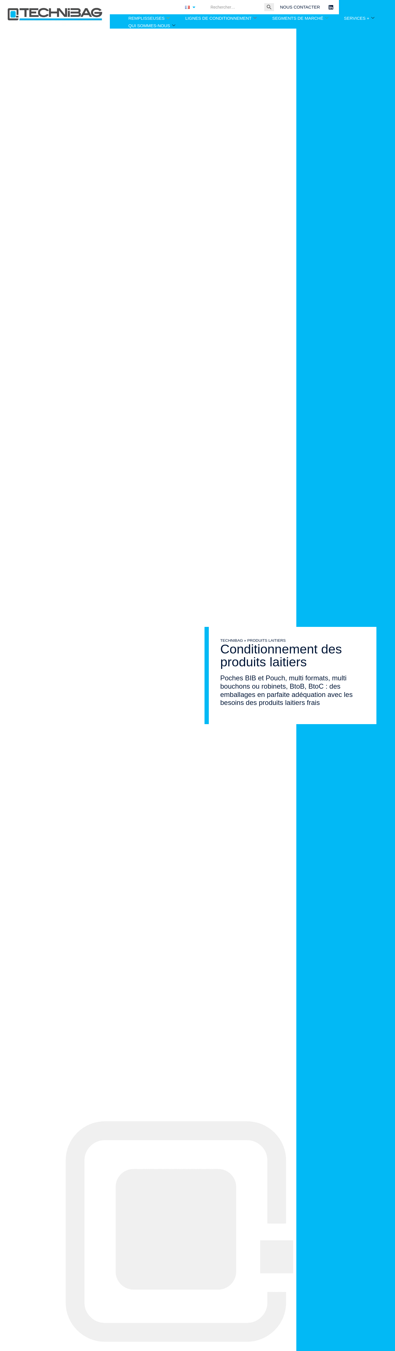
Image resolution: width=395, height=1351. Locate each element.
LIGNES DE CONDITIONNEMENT (221, 18)
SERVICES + (359, 18)
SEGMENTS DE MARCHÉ (300, 18)
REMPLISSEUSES (149, 18)
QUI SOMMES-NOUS (151, 25)
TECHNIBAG (224, 640)
